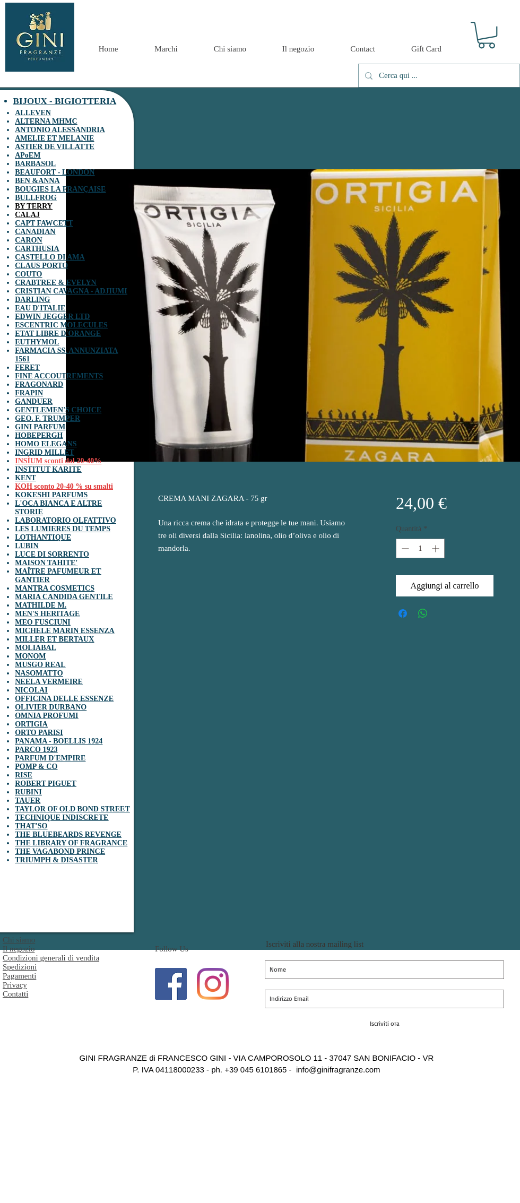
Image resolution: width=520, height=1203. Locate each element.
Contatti (15, 994)
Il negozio (18, 949)
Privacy (15, 985)
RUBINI (28, 792)
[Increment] (436, 548)
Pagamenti (19, 976)
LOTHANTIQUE (43, 537)
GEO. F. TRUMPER (47, 418)
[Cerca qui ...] (438, 75)
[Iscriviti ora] (384, 1024)
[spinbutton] (420, 548)
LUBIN (26, 546)
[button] (486, 35)
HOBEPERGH (39, 435)
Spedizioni (20, 967)
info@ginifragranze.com (338, 1069)
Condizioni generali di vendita (51, 958)
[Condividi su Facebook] (402, 613)
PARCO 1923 (36, 750)
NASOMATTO (39, 673)
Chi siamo (19, 940)
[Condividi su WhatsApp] (423, 613)
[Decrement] (404, 548)
